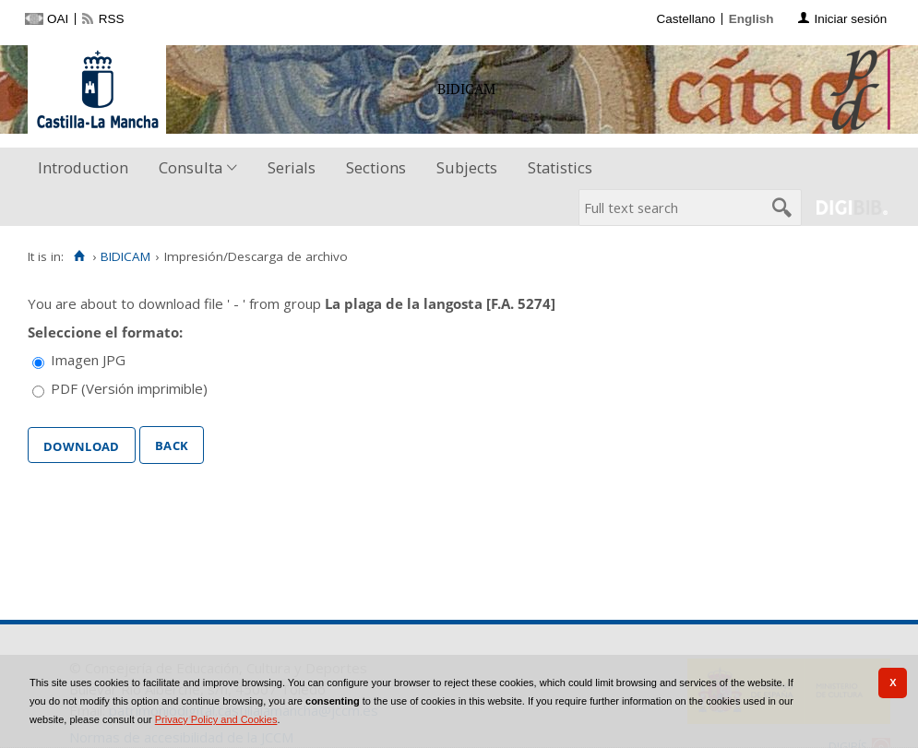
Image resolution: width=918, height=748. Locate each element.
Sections (376, 167)
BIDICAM (125, 256)
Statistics (560, 167)
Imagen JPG (88, 359)
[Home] (79, 256)
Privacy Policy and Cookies (216, 719)
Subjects (466, 167)
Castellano (685, 19)
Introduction (83, 167)
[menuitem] (87, 168)
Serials (292, 167)
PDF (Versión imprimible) (129, 388)
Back (171, 444)
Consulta (190, 167)
